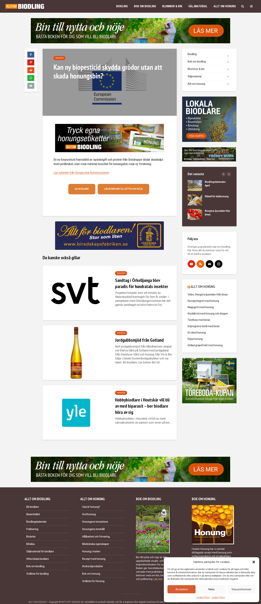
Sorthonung (89, 508)
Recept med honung (93, 552)
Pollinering (32, 523)
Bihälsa (30, 537)
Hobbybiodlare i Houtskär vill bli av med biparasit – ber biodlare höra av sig (142, 406)
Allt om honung (225, 6)
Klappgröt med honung (201, 307)
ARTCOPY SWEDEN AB (72, 596)
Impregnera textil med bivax (203, 326)
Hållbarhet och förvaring (96, 530)
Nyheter (59, 58)
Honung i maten (91, 545)
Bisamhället (33, 508)
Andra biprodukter (92, 560)
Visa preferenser (241, 589)
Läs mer (158, 572)
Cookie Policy (203, 597)
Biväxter (31, 530)
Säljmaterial (197, 6)
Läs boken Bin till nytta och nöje (123, 189)
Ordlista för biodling (37, 567)
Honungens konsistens (95, 515)
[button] (254, 562)
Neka (211, 589)
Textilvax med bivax (199, 319)
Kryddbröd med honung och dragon (208, 313)
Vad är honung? (91, 500)
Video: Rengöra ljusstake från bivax (208, 294)
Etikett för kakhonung (217, 196)
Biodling (122, 6)
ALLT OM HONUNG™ (38, 596)
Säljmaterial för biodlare (40, 545)
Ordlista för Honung (93, 575)
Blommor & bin (172, 6)
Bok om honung (91, 567)
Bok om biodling (145, 6)
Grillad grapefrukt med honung (205, 345)
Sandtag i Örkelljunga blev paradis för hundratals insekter (141, 283)
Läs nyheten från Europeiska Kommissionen (81, 172)
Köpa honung (195, 339)
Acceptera (181, 589)
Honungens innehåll (93, 523)
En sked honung (197, 332)
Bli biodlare (82, 189)
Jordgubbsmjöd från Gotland (139, 340)
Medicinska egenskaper (95, 537)
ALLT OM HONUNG (203, 286)
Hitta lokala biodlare (37, 552)
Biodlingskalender (36, 515)
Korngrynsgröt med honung (203, 300)
